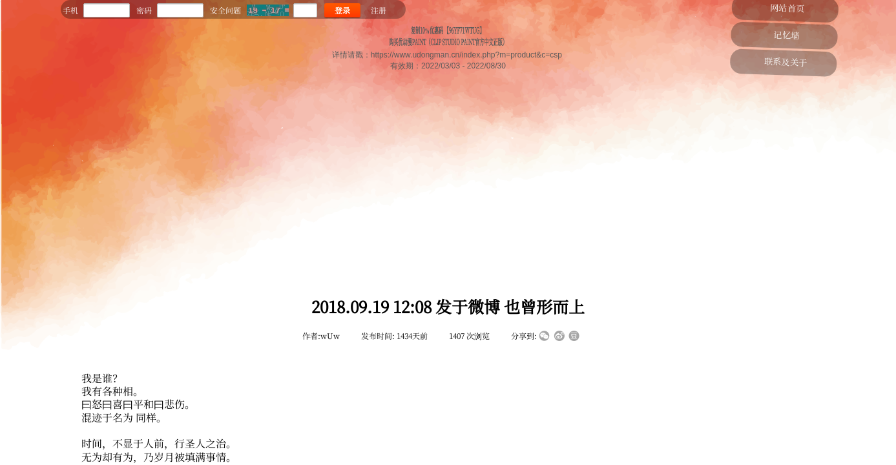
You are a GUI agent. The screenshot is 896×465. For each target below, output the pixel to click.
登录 (342, 10)
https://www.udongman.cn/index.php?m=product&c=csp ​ (468, 54)
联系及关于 (787, 61)
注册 (378, 10)
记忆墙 (786, 34)
